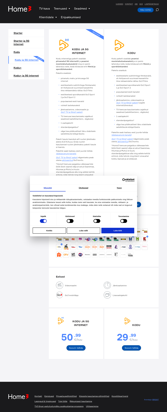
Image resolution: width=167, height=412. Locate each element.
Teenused (62, 8)
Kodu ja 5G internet (29, 59)
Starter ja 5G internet (21, 42)
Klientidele (48, 17)
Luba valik (83, 231)
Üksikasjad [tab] (83, 188)
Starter (18, 32)
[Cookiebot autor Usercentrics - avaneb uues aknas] (124, 180)
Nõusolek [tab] (48, 188)
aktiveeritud (67, 160)
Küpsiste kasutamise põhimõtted (94, 396)
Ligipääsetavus (152, 4)
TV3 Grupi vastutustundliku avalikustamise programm (59, 406)
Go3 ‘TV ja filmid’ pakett (72, 112)
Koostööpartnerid (120, 396)
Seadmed (82, 8)
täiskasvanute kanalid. (66, 153)
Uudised (119, 4)
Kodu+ (17, 67)
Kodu (17, 51)
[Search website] (157, 10)
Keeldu (49, 231)
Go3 (141, 4)
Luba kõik (118, 231)
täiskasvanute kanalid (121, 135)
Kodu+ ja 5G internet (26, 75)
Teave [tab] (119, 188)
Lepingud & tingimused (45, 401)
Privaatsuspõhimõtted (66, 396)
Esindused (49, 396)
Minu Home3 (145, 10)
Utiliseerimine (92, 406)
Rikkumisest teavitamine (81, 401)
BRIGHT (155, 400)
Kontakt (129, 4)
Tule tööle (62, 401)
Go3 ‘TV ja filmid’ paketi (66, 157)
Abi (136, 4)
